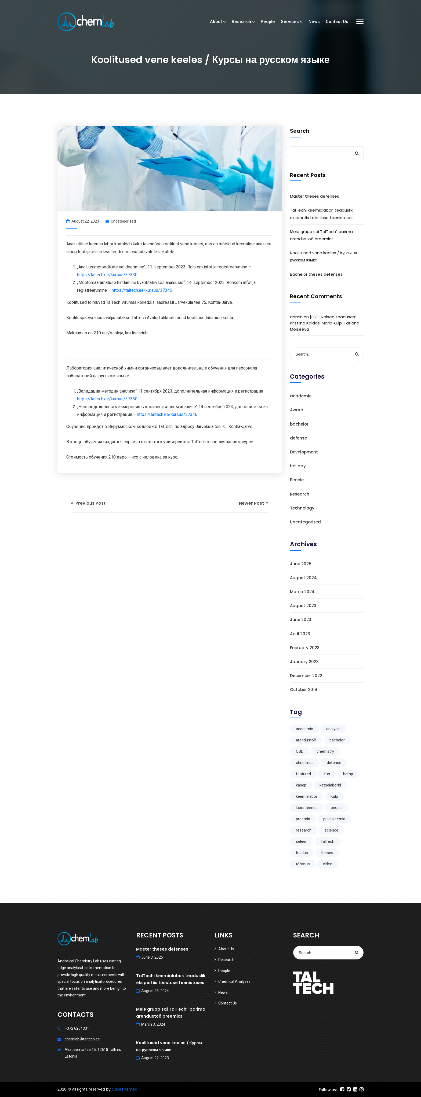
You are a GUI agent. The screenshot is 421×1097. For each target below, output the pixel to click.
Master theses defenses (314, 196)
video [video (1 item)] (327, 864)
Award (296, 410)
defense (298, 438)
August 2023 (303, 605)
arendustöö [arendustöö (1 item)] (306, 740)
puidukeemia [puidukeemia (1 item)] (334, 819)
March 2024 (302, 591)
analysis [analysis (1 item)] (333, 728)
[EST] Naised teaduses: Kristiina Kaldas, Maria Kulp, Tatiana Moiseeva (324, 323)
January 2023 (304, 661)
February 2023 (305, 648)
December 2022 (306, 675)
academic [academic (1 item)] (304, 728)
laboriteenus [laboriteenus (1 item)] (307, 807)
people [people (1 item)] (337, 807)
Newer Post (253, 503)
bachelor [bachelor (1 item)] (337, 740)
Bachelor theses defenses (316, 274)
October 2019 (303, 689)
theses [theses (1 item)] (327, 852)
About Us (226, 949)
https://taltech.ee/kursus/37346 (142, 290)
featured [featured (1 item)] (303, 773)
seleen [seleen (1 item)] (301, 841)
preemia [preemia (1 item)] (303, 819)
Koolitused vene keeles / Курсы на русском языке (323, 256)
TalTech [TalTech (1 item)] (327, 841)
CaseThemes (124, 1089)
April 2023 (300, 634)
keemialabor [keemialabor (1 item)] (306, 796)
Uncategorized (123, 221)
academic (300, 396)
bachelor (299, 424)
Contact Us (337, 21)
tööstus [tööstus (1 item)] (303, 864)
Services (290, 21)
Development (304, 452)
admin (296, 317)
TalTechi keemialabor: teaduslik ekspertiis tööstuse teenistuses (322, 213)
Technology (302, 508)
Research (241, 21)
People (268, 21)
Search (299, 131)
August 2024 (303, 578)
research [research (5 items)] (303, 830)
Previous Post (88, 503)
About (216, 21)
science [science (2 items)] (331, 830)
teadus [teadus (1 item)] (302, 852)
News (314, 21)
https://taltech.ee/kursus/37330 (107, 274)
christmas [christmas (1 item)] (305, 762)
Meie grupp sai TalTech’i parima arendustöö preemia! (321, 235)
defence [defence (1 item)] (334, 762)
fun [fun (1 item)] (327, 773)
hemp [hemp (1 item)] (348, 773)
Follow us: (328, 1089)
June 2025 (300, 564)
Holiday (298, 466)
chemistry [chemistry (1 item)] (325, 751)
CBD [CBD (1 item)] (299, 751)
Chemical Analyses (234, 981)
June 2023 (300, 619)
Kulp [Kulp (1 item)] (334, 796)
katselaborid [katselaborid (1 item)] (330, 785)
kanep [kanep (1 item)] (301, 785)
